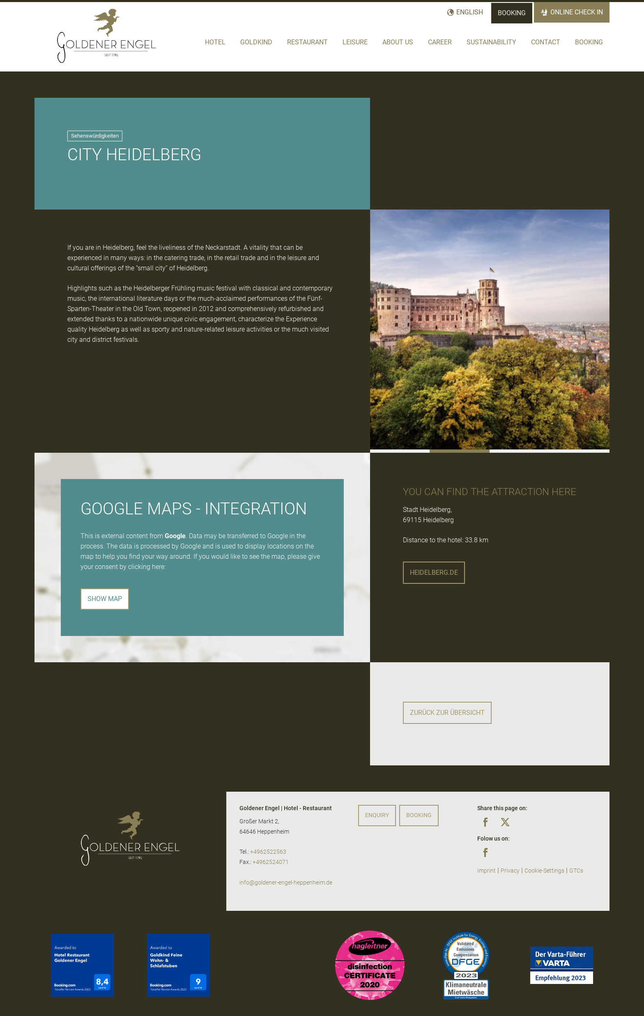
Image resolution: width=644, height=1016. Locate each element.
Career (440, 42)
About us (397, 42)
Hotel (215, 42)
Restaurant (307, 42)
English (469, 12)
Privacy (510, 870)
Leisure (355, 42)
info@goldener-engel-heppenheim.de (285, 882)
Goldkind (256, 42)
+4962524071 (271, 862)
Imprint (486, 870)
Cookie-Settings (544, 870)
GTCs (576, 870)
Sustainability (491, 42)
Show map (104, 599)
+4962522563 (268, 851)
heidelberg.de (434, 572)
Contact (545, 42)
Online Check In (576, 12)
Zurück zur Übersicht (447, 712)
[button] (400, 451)
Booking (512, 13)
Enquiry (377, 815)
